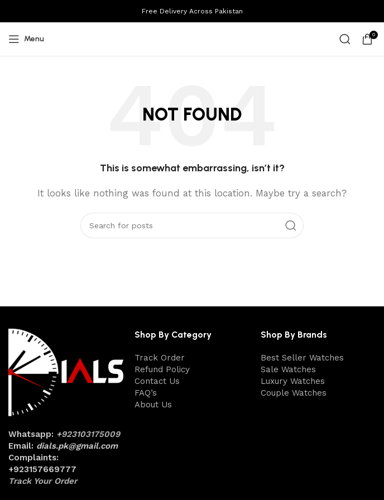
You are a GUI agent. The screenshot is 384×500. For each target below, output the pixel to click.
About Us (153, 405)
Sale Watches (288, 369)
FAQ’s (146, 393)
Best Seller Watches (302, 358)
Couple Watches (294, 393)
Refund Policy (162, 369)
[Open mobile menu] (26, 39)
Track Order (160, 358)
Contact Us (157, 381)
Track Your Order (42, 481)
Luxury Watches (293, 381)
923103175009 (90, 434)
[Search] (345, 39)
